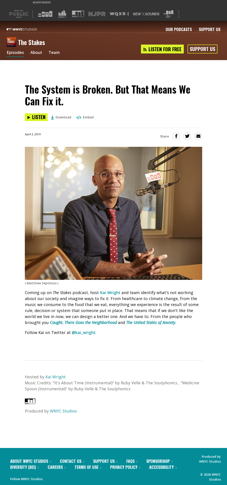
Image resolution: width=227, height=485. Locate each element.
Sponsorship (159, 461)
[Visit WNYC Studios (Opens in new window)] (78, 14)
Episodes (15, 53)
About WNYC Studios (30, 461)
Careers (57, 467)
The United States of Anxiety (150, 322)
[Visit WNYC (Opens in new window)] (45, 14)
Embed (85, 117)
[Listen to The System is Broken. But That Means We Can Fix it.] (36, 117)
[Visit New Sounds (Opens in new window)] (146, 14)
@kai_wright (84, 332)
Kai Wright (110, 292)
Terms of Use (87, 467)
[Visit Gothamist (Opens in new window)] (62, 14)
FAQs (131, 461)
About (36, 53)
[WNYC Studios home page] (27, 29)
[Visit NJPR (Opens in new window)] (97, 14)
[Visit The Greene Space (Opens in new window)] (168, 14)
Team (54, 53)
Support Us (209, 29)
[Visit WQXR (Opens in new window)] (119, 14)
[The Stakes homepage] (12, 42)
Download (61, 117)
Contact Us (72, 461)
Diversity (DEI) (24, 467)
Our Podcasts (179, 29)
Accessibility (163, 467)
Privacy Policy (125, 467)
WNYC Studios (63, 411)
